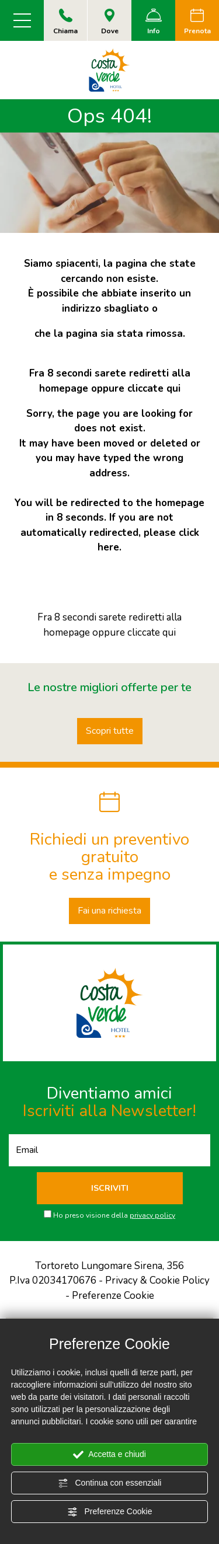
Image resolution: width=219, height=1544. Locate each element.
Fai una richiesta (109, 910)
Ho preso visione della (114, 1215)
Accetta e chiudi (109, 1454)
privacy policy (152, 1215)
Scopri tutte (110, 730)
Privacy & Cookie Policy (157, 1280)
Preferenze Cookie (109, 1512)
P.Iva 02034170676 (52, 1280)
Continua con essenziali (110, 1483)
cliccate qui (153, 388)
